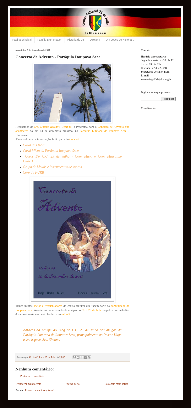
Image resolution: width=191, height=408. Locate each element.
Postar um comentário (32, 376)
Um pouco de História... (120, 39)
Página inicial (73, 383)
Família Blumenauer (49, 39)
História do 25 (75, 39)
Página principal (22, 39)
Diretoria (95, 39)
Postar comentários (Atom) (39, 390)
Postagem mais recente (28, 383)
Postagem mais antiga (116, 383)
